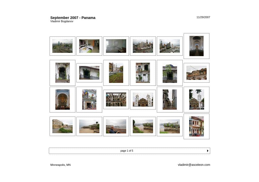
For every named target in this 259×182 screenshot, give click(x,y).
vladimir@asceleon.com (194, 165)
